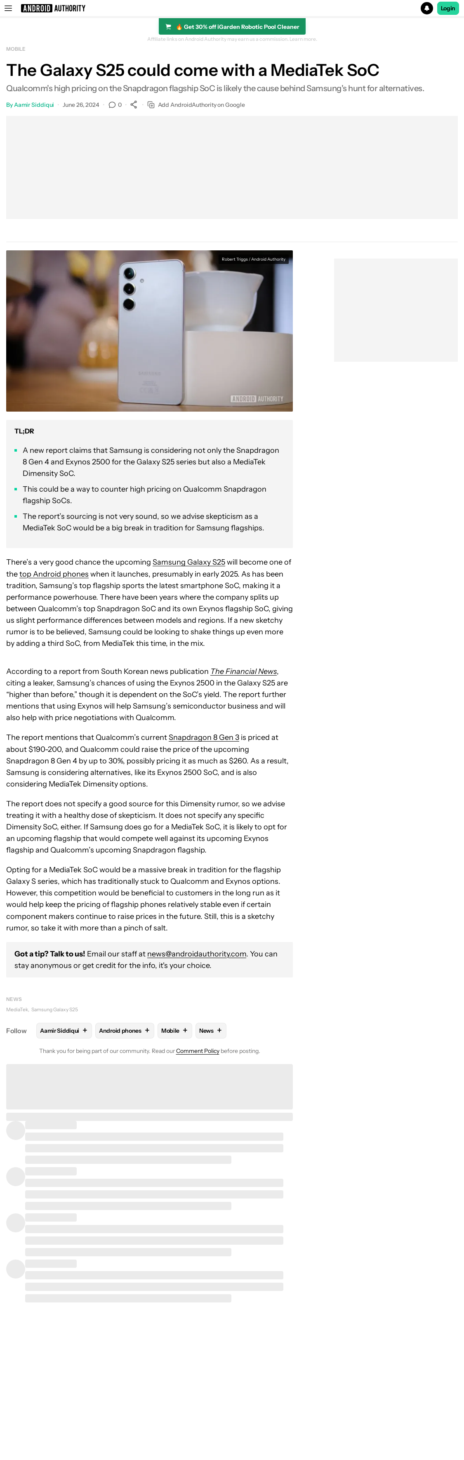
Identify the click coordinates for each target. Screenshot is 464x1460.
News (14, 999)
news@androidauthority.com (196, 953)
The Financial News (243, 671)
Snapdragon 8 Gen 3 (204, 737)
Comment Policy (197, 1051)
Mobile (15, 49)
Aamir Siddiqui (34, 104)
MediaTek (17, 1009)
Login (448, 8)
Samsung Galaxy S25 (189, 562)
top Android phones (54, 574)
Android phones (125, 1030)
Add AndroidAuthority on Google (196, 105)
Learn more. (303, 39)
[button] (232, 8)
